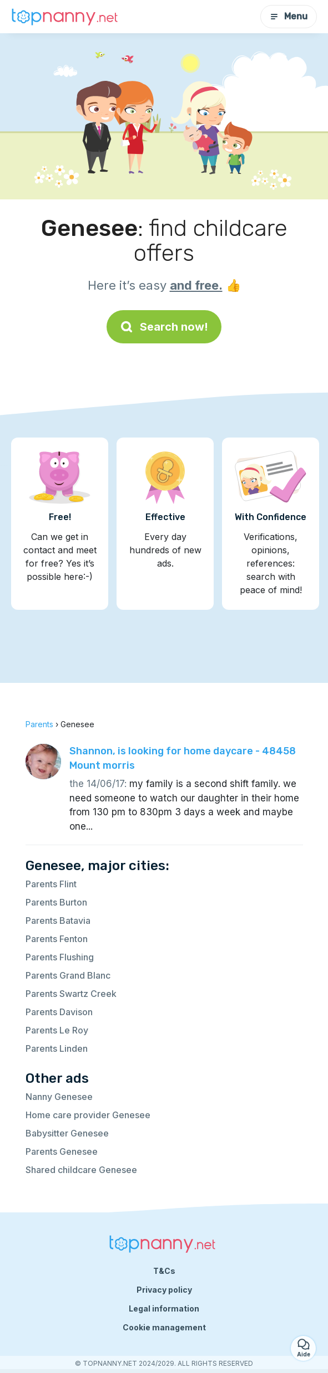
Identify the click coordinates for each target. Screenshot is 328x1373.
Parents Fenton (57, 938)
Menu (288, 16)
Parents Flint (51, 883)
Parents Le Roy (57, 1030)
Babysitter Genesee (67, 1133)
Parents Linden (57, 1048)
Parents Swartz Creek (71, 993)
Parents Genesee (62, 1151)
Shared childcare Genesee (81, 1169)
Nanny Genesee (59, 1096)
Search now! (164, 326)
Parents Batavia (58, 920)
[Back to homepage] (66, 16)
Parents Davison (59, 1011)
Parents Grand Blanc (68, 975)
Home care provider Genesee (88, 1114)
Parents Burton (56, 902)
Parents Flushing (60, 957)
